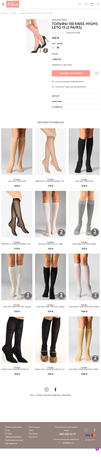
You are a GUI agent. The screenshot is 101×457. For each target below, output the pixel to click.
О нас (7, 438)
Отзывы (8, 442)
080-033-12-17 (67, 442)
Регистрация (34, 435)
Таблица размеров (13, 445)
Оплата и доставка (13, 435)
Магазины (33, 442)
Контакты (33, 445)
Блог (31, 438)
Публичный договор (14, 448)
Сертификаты (11, 451)
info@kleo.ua (68, 451)
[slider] (58, 33)
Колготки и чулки (59, 20)
